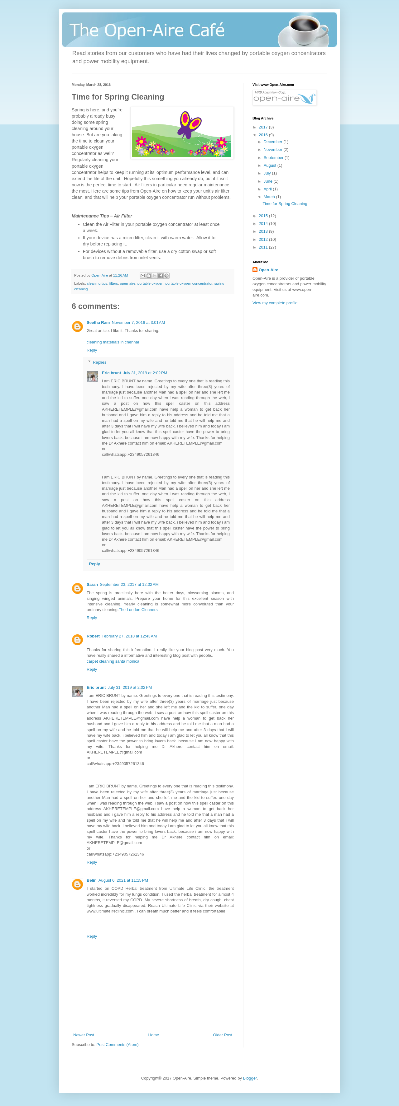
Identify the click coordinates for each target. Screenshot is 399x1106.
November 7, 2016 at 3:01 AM (138, 322)
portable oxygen (150, 283)
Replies (99, 362)
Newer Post (83, 1035)
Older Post (222, 1035)
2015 (264, 215)
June (269, 181)
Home (153, 1035)
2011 (264, 247)
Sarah (92, 584)
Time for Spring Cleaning (284, 203)
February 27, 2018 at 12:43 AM (129, 636)
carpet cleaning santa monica (113, 661)
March (270, 196)
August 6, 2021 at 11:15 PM (123, 880)
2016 (264, 135)
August (270, 165)
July (268, 173)
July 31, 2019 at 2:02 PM (145, 373)
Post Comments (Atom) (118, 1044)
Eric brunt (111, 373)
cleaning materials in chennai (113, 342)
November (274, 149)
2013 (264, 231)
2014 (264, 223)
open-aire (127, 283)
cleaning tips (97, 283)
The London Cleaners (138, 609)
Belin (92, 880)
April (268, 189)
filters (113, 283)
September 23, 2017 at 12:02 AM (129, 584)
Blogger (250, 1078)
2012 (264, 239)
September (274, 157)
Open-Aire (268, 270)
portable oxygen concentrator (188, 283)
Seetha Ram (98, 322)
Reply (92, 350)
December (274, 141)
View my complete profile (274, 303)
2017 (264, 127)
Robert (93, 636)
